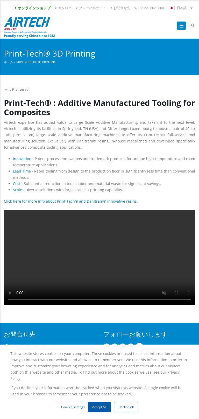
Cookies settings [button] (73, 407)
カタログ (63, 7)
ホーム (8, 62)
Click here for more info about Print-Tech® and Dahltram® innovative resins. (71, 201)
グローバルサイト (91, 7)
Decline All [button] (126, 407)
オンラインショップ (33, 7)
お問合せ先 (120, 7)
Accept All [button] (99, 407)
